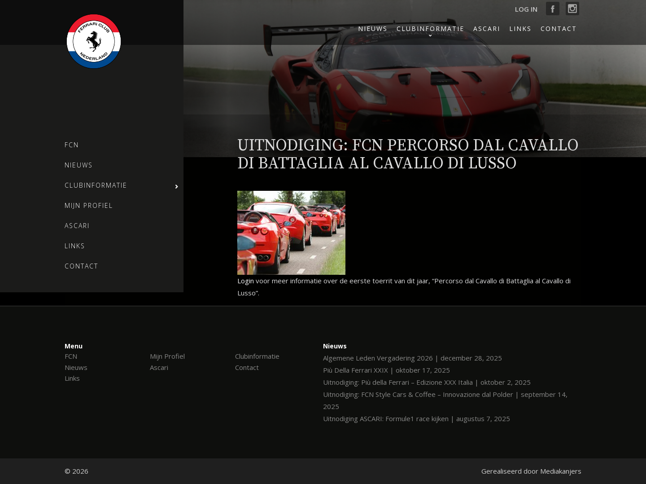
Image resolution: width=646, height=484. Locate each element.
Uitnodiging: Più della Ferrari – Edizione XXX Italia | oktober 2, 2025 (427, 382)
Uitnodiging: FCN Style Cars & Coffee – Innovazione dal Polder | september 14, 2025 (445, 400)
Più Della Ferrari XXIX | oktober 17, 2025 (386, 369)
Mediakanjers (560, 470)
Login (245, 280)
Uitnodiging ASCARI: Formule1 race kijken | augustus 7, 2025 (416, 418)
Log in (526, 8)
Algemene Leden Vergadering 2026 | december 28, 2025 (412, 357)
